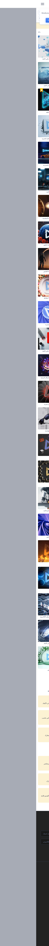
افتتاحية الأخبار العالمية (40, 484)
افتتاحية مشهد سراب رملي (39, 431)
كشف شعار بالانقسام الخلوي (15, 245)
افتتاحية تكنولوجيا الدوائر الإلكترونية (14, 617)
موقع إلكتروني (28, 943)
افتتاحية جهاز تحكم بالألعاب (39, 378)
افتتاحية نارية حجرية (41, 218)
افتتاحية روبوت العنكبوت (17, 192)
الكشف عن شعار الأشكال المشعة (14, 378)
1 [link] (30, 679)
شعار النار (21, 563)
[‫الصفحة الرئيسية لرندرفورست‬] (43, 4)
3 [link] (18, 679)
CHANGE (15, 20)
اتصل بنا (27, 874)
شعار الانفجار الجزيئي (41, 324)
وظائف (27, 878)
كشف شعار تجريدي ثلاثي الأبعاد (15, 59)
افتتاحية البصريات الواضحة (16, 431)
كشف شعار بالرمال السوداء (39, 643)
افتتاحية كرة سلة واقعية (40, 112)
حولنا (28, 870)
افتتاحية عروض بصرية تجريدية (39, 617)
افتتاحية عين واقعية (41, 563)
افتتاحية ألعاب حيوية (41, 351)
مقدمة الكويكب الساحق (40, 298)
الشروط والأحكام (24, 893)
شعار (30, 935)
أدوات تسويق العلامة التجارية (24, 918)
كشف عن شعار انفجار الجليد (15, 85)
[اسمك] (24, 834)
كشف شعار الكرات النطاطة (16, 298)
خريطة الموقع (25, 897)
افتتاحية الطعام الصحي (40, 245)
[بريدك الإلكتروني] (24, 842)
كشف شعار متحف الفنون (40, 271)
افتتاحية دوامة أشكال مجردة (16, 404)
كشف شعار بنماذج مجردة (16, 324)
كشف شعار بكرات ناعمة (40, 510)
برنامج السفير (25, 905)
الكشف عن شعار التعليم (40, 165)
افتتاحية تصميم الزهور (17, 670)
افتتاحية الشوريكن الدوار (40, 85)
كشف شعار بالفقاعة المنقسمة (15, 218)
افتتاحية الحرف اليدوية (41, 537)
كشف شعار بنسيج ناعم (17, 537)
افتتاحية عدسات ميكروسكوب (15, 510)
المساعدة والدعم (24, 882)
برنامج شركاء (25, 901)
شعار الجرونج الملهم (41, 59)
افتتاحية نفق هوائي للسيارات (39, 404)
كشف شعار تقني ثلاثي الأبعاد (16, 643)
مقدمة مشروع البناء (41, 192)
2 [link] (24, 679)
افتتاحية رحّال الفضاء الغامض (15, 271)
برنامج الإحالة (25, 886)
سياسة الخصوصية (24, 890)
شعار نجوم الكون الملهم (17, 112)
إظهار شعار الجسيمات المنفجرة (38, 138)
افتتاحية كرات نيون (18, 590)
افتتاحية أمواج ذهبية (18, 484)
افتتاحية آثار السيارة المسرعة (15, 165)
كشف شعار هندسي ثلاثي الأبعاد (15, 351)
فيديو (31, 932)
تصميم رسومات (28, 939)
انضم (39, 851)
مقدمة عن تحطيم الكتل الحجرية (15, 138)
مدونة (30, 922)
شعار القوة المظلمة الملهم (39, 670)
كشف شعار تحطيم (18, 457)
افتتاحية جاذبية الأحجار (41, 590)
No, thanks (29, 20)
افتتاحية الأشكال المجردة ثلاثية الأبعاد (37, 457)
